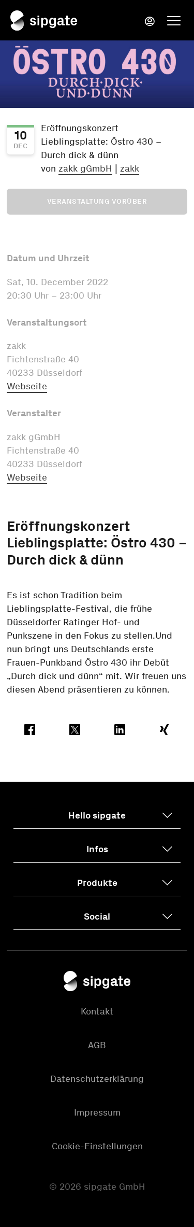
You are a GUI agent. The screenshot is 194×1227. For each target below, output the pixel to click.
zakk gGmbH (85, 168)
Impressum (97, 1112)
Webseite (27, 386)
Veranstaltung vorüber (97, 201)
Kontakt (97, 1011)
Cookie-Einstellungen (97, 1146)
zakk (129, 168)
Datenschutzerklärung (97, 1078)
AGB (97, 1045)
